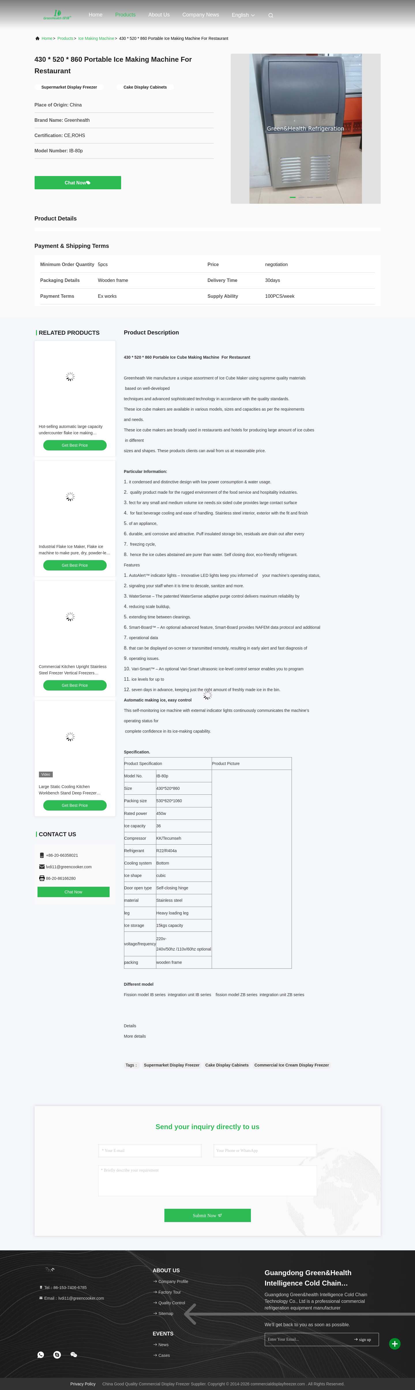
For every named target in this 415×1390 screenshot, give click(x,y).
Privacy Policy (82, 1384)
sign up (362, 1339)
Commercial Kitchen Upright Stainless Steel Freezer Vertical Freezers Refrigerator (73, 673)
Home (96, 15)
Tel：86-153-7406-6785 (63, 1287)
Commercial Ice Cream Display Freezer (291, 1065)
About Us (159, 15)
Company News (201, 15)
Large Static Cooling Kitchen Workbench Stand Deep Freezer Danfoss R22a (68, 793)
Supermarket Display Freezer (172, 1065)
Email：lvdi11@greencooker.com (71, 1298)
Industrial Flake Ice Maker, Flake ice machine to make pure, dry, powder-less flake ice (74, 553)
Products (125, 15)
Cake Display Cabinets (227, 1065)
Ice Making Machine (96, 38)
